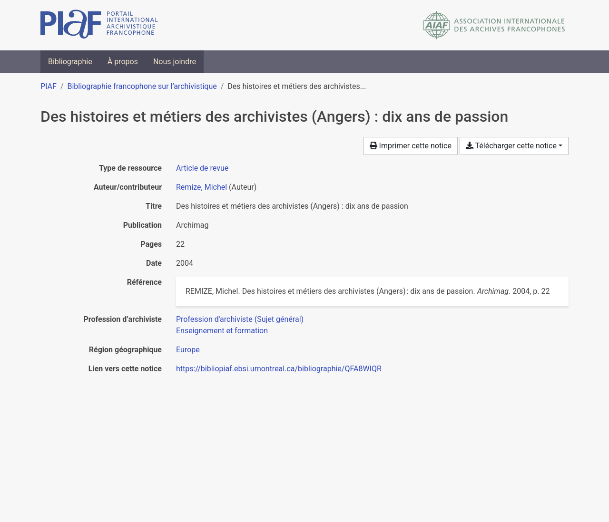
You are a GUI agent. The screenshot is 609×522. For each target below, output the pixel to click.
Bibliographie (70, 61)
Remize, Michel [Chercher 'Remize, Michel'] (201, 187)
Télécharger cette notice (511, 145)
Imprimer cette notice (411, 145)
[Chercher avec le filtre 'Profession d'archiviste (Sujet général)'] (240, 319)
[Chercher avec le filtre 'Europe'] (188, 349)
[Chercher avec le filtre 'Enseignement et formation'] (222, 330)
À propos (123, 61)
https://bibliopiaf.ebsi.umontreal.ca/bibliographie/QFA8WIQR (279, 368)
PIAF (48, 86)
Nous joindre (174, 61)
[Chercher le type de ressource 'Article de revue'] (202, 168)
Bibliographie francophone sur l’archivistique (141, 86)
